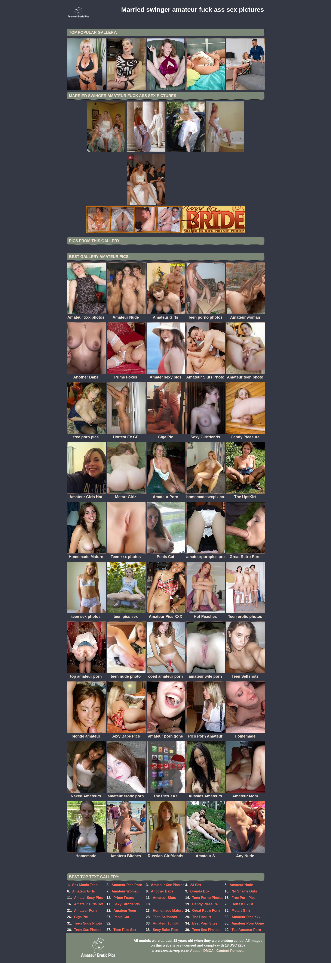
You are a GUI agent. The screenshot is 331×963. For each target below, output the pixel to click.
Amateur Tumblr (166, 923)
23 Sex (195, 885)
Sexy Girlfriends (126, 904)
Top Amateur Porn (246, 930)
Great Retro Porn (206, 910)
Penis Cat (121, 917)
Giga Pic (81, 917)
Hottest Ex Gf (242, 904)
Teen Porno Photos (207, 898)
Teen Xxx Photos (87, 930)
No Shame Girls (244, 891)
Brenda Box (199, 891)
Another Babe (162, 891)
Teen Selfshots (165, 917)
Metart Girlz (241, 910)
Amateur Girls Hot (88, 904)
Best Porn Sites (204, 923)
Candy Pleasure (205, 904)
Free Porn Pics (243, 898)
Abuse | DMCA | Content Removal (217, 951)
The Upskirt (201, 917)
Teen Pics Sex (124, 930)
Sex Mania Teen (85, 885)
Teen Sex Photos (206, 930)
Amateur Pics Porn (126, 885)
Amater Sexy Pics (88, 898)
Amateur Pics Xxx (246, 917)
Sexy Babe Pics (165, 930)
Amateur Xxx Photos (167, 885)
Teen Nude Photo (88, 923)
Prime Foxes (123, 898)
